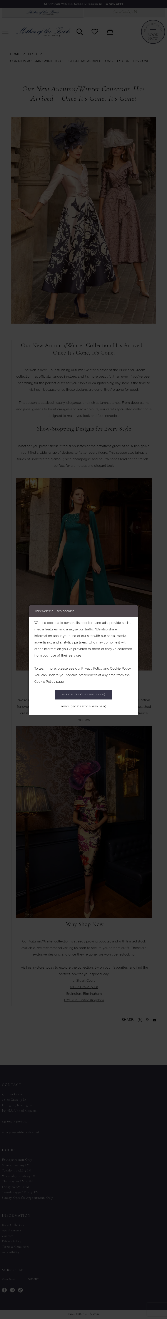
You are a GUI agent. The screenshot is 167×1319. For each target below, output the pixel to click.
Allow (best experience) (84, 694)
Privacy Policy (91, 667)
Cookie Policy (120, 667)
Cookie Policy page (49, 680)
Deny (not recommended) (84, 707)
